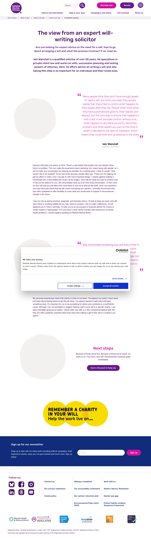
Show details (118, 279)
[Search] (72, 5)
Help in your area (77, 13)
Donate (127, 5)
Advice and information (52, 13)
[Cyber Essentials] (132, 519)
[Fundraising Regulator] (41, 519)
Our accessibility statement (87, 489)
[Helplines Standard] (87, 519)
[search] (82, 5)
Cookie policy (50, 496)
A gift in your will (54, 18)
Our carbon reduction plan (86, 496)
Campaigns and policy (101, 13)
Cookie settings (75, 286)
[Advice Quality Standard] (109, 519)
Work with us (110, 481)
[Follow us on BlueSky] (11, 484)
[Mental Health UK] (64, 519)
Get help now (107, 5)
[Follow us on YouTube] (31, 492)
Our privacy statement (54, 489)
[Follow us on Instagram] (31, 484)
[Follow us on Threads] (21, 492)
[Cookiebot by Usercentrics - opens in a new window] (117, 251)
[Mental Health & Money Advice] (18, 519)
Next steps (103, 348)
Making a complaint (83, 481)
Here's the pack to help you (105, 368)
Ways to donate (39, 18)
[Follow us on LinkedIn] (11, 492)
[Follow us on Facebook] (21, 484)
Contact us (49, 481)
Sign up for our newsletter (27, 444)
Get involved (123, 13)
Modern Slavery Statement (116, 489)
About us (139, 13)
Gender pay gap (111, 496)
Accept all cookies (111, 286)
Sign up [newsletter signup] (133, 452)
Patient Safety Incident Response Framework (115, 504)
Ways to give (25, 18)
